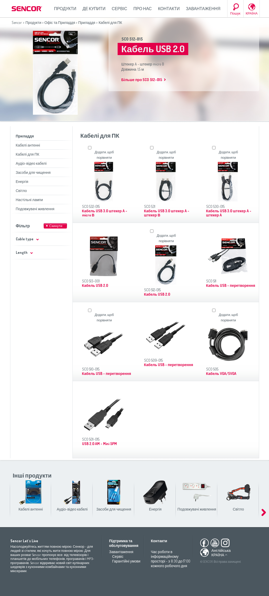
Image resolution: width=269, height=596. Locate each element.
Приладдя (86, 22)
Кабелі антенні (28, 145)
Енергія (22, 181)
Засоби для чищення (33, 172)
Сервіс (119, 8)
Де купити (94, 8)
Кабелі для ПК (27, 154)
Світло (21, 190)
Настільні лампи (29, 199)
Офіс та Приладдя (59, 22)
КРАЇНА (252, 13)
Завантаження (203, 8)
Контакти (169, 8)
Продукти (65, 8)
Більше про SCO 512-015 (141, 79)
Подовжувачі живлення (35, 209)
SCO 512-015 (132, 39)
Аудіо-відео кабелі (31, 163)
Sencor (17, 22)
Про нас (142, 8)
